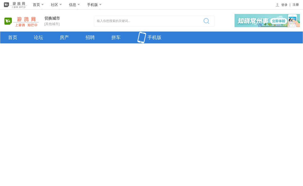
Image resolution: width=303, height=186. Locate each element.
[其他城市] (52, 24)
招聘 (90, 37)
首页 (38, 4)
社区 (56, 4)
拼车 (116, 37)
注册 (296, 4)
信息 (74, 4)
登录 (281, 5)
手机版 (94, 4)
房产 (64, 37)
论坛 (38, 37)
